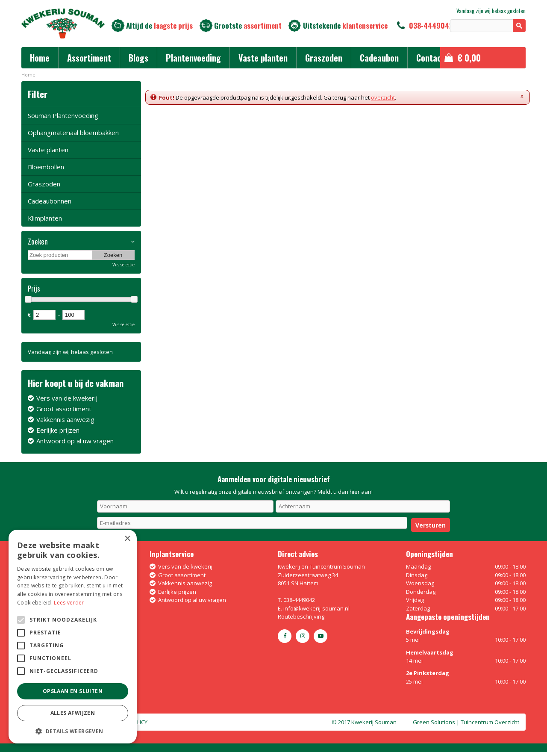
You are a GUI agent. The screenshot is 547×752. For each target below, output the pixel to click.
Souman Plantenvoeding (63, 115)
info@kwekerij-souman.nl (316, 608)
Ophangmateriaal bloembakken (73, 132)
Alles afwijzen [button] (72, 713)
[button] (72, 731)
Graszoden (44, 184)
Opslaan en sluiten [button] (73, 691)
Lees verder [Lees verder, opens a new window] (69, 602)
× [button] (127, 539)
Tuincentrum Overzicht (490, 722)
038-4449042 (431, 25)
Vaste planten (48, 149)
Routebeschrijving (301, 616)
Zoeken (38, 241)
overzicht (383, 97)
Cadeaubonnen (49, 201)
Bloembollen (46, 166)
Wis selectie (123, 264)
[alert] (73, 636)
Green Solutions (434, 722)
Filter (37, 93)
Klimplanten (45, 218)
